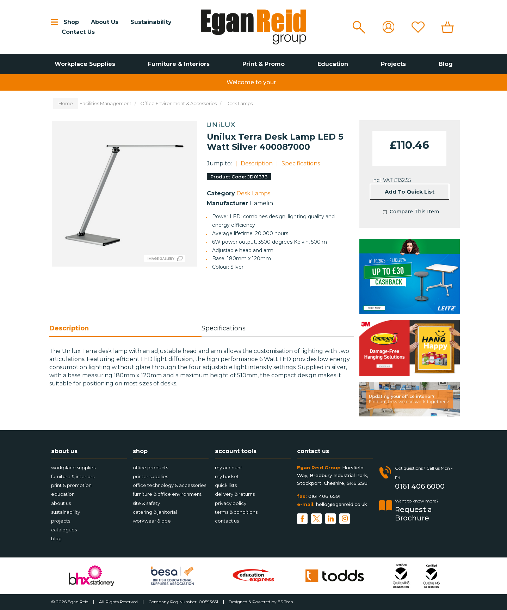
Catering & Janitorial (155, 512)
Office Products (150, 467)
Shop (71, 22)
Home (65, 103)
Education (332, 64)
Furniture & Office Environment (167, 494)
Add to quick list (409, 191)
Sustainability (151, 22)
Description (257, 163)
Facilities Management (105, 103)
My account (228, 467)
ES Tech (285, 601)
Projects (393, 64)
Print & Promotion (71, 485)
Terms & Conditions (236, 512)
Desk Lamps (239, 103)
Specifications (301, 163)
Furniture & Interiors (179, 64)
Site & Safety (146, 503)
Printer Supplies (150, 476)
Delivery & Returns (235, 494)
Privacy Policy (230, 503)
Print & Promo (263, 64)
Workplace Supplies (85, 64)
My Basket (227, 476)
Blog (446, 64)
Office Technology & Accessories (169, 485)
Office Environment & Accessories (178, 103)
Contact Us (78, 32)
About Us (104, 22)
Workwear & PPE (152, 521)
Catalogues (64, 529)
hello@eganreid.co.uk (341, 504)
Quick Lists (226, 485)
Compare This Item (409, 212)
